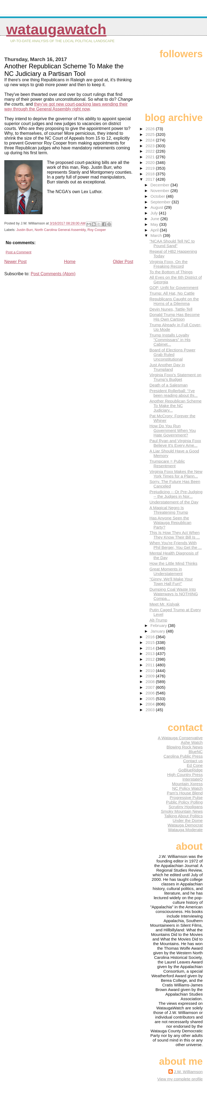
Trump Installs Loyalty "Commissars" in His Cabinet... (169, 340)
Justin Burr (24, 230)
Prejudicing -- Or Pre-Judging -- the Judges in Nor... (175, 494)
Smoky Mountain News (182, 811)
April (155, 230)
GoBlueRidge (190, 770)
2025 (151, 134)
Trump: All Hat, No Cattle (171, 293)
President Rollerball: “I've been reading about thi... (173, 393)
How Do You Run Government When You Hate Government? (172, 430)
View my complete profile (180, 1079)
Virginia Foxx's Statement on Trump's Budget (175, 377)
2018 (151, 174)
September (161, 202)
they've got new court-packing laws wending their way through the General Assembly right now (66, 106)
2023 (151, 145)
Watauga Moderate (185, 829)
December (160, 185)
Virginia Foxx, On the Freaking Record (168, 263)
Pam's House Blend (185, 793)
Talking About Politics (183, 816)
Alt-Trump (158, 620)
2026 (151, 128)
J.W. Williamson (188, 1071)
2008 (151, 681)
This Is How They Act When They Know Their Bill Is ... (174, 534)
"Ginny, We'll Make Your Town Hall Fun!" (171, 581)
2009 (151, 676)
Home (69, 261)
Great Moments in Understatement (165, 571)
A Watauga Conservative (180, 737)
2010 (151, 670)
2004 (151, 704)
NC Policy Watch (187, 788)
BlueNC (196, 751)
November (160, 190)
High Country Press (185, 774)
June (155, 218)
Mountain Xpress (187, 783)
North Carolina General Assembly (59, 230)
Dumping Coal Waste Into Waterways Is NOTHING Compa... (173, 594)
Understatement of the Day (173, 502)
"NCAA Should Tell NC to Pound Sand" (172, 243)
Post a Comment (18, 252)
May (154, 224)
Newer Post (15, 261)
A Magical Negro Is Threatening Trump (168, 510)
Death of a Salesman (168, 385)
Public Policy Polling (184, 802)
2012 (151, 659)
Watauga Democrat (185, 825)
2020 (151, 162)
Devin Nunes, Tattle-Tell (170, 309)
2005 (151, 698)
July (154, 213)
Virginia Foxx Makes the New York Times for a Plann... (175, 473)
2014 (151, 648)
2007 (151, 687)
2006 (151, 693)
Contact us (193, 760)
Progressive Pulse (186, 797)
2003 (151, 709)
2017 (151, 179)
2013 (151, 653)
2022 (151, 151)
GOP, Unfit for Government (173, 287)
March (156, 235)
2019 (151, 168)
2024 (151, 140)
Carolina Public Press (183, 756)
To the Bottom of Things (170, 272)
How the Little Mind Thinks (173, 563)
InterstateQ (192, 779)
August (157, 207)
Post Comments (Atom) (53, 273)
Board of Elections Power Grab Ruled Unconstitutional (172, 354)
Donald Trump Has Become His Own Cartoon (174, 316)
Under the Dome (188, 820)
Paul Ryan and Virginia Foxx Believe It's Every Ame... (175, 443)
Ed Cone (195, 765)
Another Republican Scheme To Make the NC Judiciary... (175, 405)
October (158, 196)
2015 (151, 642)
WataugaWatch (56, 29)
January (158, 631)
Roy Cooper (97, 230)
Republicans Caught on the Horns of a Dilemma (174, 301)
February (159, 625)
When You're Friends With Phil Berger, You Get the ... (175, 545)
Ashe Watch (192, 742)
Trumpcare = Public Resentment (167, 463)
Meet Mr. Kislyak (164, 604)
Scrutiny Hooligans (185, 806)
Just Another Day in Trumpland (167, 367)
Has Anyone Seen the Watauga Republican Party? (170, 522)
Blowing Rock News (185, 747)
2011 (151, 665)
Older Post (123, 261)
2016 (151, 636)
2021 (151, 156)
